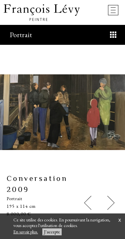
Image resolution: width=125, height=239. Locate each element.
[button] (87, 203)
